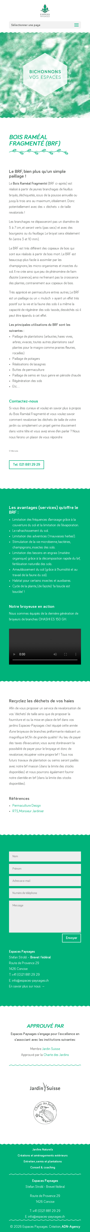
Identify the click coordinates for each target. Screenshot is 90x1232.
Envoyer (71, 938)
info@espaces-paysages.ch (30, 980)
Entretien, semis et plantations (43, 1161)
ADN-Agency (71, 1226)
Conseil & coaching (42, 1167)
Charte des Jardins (56, 1055)
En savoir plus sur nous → (27, 986)
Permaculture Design (26, 805)
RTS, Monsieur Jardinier (28, 811)
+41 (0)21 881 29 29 (26, 974)
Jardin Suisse (51, 1049)
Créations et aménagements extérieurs (43, 1155)
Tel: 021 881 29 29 (26, 464)
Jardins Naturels (42, 1149)
